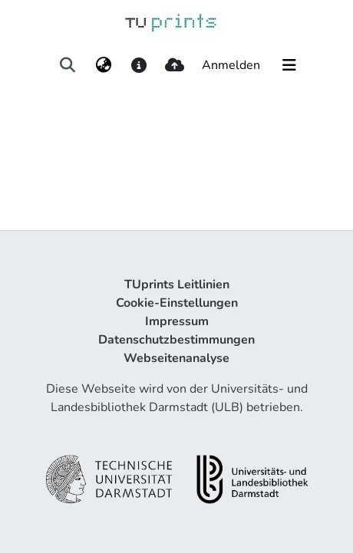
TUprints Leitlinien (176, 284)
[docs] (138, 65)
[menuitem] (103, 65)
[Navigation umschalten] (289, 65)
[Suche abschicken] (68, 65)
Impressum (177, 321)
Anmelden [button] (232, 65)
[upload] (174, 65)
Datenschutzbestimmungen (176, 339)
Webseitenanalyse (176, 358)
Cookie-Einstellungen (177, 303)
